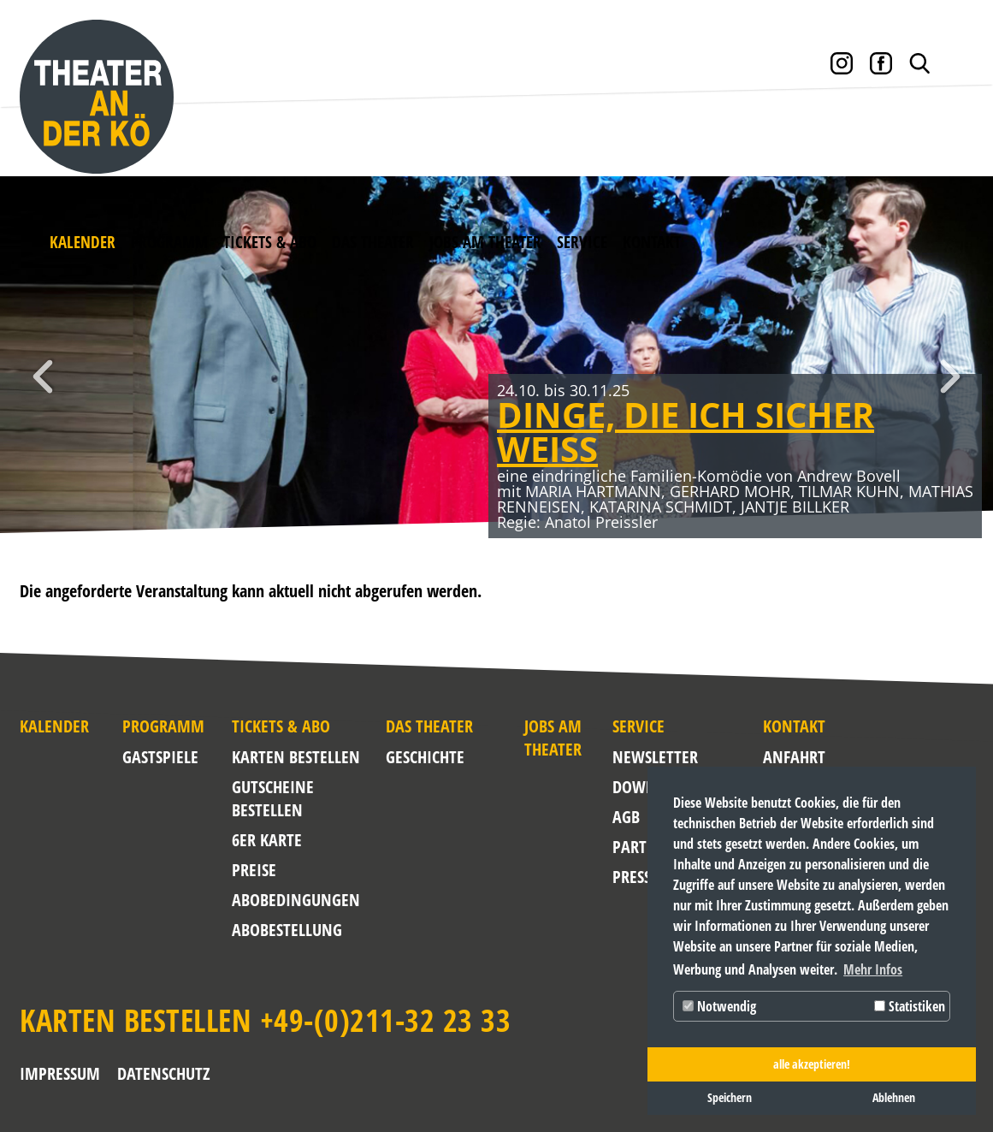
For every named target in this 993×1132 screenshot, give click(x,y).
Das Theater (373, 242)
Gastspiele (160, 756)
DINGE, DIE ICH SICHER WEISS (685, 431)
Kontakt (652, 242)
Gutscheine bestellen (273, 798)
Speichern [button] (729, 1097)
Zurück (42, 376)
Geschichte (425, 756)
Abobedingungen (296, 899)
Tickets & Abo (269, 242)
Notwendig (719, 1006)
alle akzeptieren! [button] (811, 1064)
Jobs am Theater (485, 242)
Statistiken (909, 1006)
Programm (169, 242)
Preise (254, 869)
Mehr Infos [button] (872, 969)
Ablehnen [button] (893, 1097)
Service (582, 242)
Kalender (82, 242)
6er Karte (267, 839)
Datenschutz (163, 1073)
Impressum (60, 1073)
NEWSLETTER (649, 756)
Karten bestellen (296, 756)
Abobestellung (287, 929)
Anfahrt (778, 756)
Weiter (950, 376)
